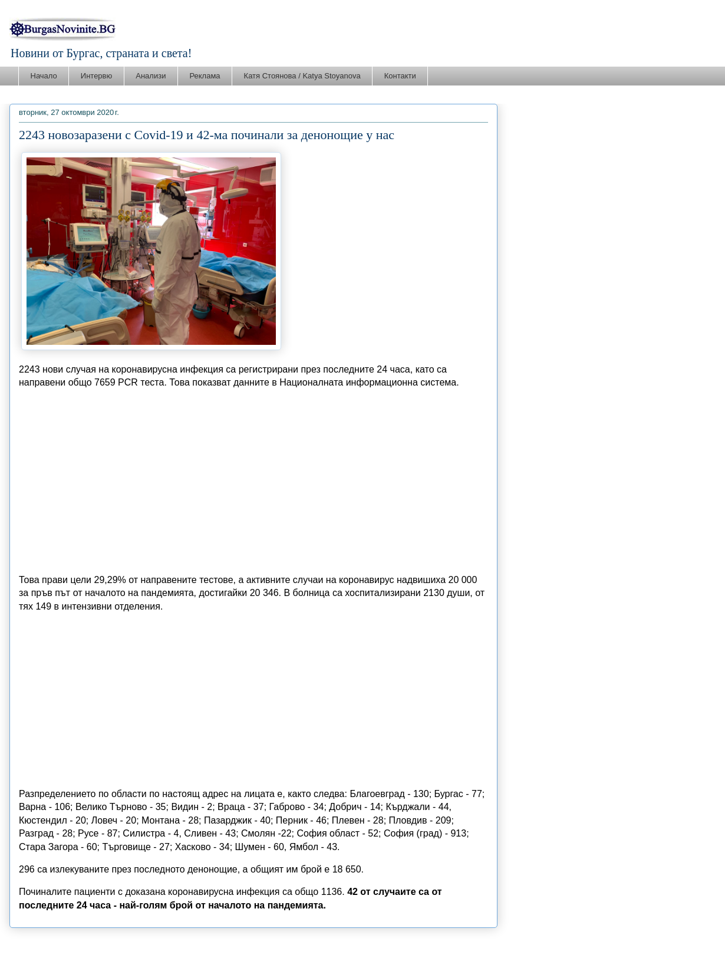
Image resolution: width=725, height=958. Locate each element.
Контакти (400, 75)
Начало (44, 75)
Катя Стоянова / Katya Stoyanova (302, 75)
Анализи (151, 75)
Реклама (204, 75)
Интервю (96, 75)
